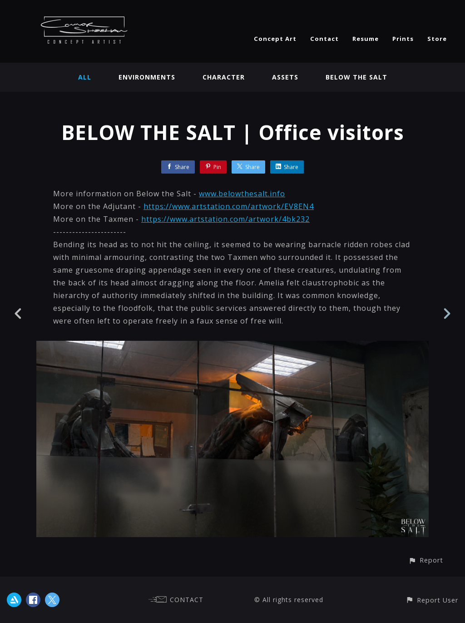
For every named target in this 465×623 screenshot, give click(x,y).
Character (224, 77)
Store (437, 39)
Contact (324, 39)
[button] (426, 560)
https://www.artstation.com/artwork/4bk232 (225, 219)
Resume (365, 39)
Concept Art (275, 39)
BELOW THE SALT (356, 77)
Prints (403, 39)
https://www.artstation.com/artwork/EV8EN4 (228, 206)
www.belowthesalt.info (242, 194)
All (84, 77)
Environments (147, 77)
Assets (285, 77)
